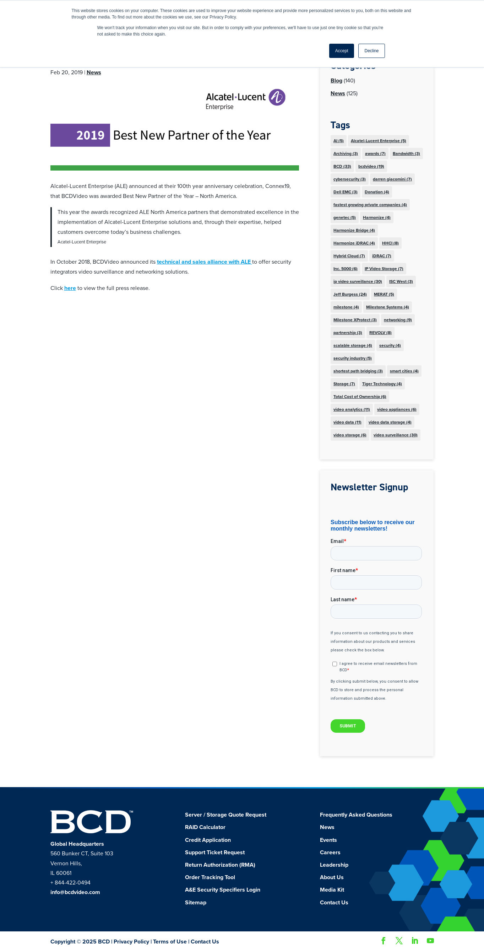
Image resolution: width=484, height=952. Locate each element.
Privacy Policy (131, 941)
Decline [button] (371, 50)
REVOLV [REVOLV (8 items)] (380, 332)
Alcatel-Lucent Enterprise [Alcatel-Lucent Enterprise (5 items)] (378, 140)
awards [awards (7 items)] (375, 153)
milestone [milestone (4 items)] (346, 307)
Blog (336, 80)
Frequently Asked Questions (356, 814)
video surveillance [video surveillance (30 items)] (396, 434)
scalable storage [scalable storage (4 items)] (352, 345)
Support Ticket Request (215, 852)
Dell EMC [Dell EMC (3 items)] (345, 191)
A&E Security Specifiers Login (222, 889)
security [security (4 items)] (390, 345)
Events (328, 840)
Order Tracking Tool (210, 877)
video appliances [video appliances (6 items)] (397, 409)
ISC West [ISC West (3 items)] (401, 281)
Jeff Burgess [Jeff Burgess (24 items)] (350, 294)
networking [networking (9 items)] (398, 319)
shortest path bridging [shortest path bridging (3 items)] (358, 371)
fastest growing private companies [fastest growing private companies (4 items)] (370, 204)
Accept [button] (341, 50)
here (70, 288)
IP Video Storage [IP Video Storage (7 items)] (384, 268)
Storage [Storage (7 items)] (344, 383)
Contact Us (334, 902)
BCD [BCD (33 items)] (342, 166)
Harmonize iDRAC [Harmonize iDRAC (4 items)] (354, 243)
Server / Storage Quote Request (225, 814)
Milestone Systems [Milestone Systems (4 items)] (387, 307)
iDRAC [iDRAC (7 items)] (381, 255)
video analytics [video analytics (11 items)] (351, 409)
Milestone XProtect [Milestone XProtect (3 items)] (355, 319)
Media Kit (332, 889)
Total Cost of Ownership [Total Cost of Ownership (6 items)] (359, 396)
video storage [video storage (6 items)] (349, 434)
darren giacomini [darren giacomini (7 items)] (392, 179)
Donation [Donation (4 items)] (377, 191)
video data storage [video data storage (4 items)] (390, 422)
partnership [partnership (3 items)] (347, 332)
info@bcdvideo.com (75, 892)
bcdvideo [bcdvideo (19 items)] (371, 166)
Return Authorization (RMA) (220, 864)
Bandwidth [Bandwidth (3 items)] (406, 153)
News (94, 72)
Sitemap (195, 902)
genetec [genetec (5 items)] (344, 217)
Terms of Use (170, 941)
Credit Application (208, 840)
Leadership (334, 864)
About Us (332, 877)
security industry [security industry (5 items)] (352, 358)
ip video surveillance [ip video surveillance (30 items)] (357, 281)
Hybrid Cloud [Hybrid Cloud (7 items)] (349, 255)
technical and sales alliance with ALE (204, 261)
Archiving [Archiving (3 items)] (345, 153)
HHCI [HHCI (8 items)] (390, 243)
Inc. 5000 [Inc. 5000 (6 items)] (345, 268)
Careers (330, 852)
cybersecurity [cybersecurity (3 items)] (349, 179)
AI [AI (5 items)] (338, 140)
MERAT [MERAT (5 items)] (384, 294)
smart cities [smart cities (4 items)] (404, 371)
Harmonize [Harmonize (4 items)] (377, 217)
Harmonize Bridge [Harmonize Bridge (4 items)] (354, 230)
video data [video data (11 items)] (347, 422)
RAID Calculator (205, 827)
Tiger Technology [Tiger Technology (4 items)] (382, 383)
